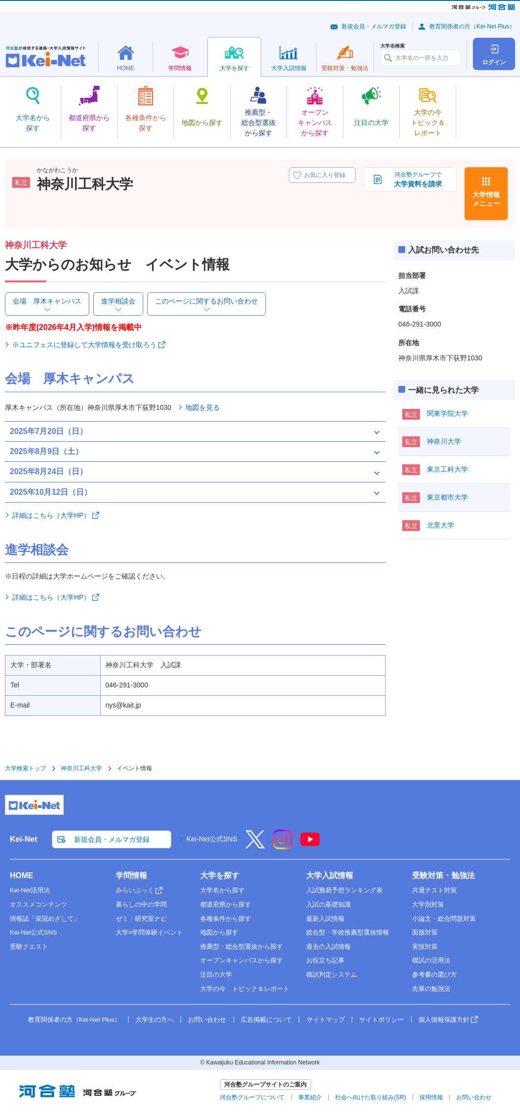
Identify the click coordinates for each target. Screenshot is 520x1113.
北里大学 (440, 525)
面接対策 (425, 932)
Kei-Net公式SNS (211, 839)
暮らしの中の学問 (141, 904)
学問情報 (131, 875)
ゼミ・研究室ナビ (141, 918)
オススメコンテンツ (38, 904)
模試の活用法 (431, 960)
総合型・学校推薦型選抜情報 (347, 932)
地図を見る (202, 407)
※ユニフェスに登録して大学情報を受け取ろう (84, 345)
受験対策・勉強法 (443, 875)
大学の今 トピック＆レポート (244, 988)
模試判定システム (331, 974)
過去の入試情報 (328, 946)
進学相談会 (118, 301)
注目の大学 (216, 974)
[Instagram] (282, 846)
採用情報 (431, 1097)
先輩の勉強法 (431, 988)
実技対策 (425, 946)
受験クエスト (29, 946)
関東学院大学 (447, 413)
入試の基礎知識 (328, 904)
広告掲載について (266, 1019)
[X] (255, 846)
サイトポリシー (381, 1019)
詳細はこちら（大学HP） (51, 515)
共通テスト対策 (434, 890)
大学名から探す (222, 890)
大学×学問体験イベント (149, 932)
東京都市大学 (447, 497)
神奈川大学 (444, 441)
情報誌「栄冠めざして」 (45, 918)
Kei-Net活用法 (30, 890)
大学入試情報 (329, 875)
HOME (21, 875)
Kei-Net (23, 839)
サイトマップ (326, 1019)
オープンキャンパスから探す (241, 960)
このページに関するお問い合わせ (206, 301)
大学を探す (219, 875)
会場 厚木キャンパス (47, 301)
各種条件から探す (225, 918)
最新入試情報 (325, 918)
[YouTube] (310, 846)
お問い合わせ (207, 1019)
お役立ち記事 (325, 960)
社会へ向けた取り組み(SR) (370, 1097)
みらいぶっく (135, 890)
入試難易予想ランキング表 (344, 890)
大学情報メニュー (486, 199)
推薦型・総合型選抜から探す (241, 946)
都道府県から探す (225, 904)
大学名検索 (392, 46)
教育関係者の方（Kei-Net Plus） (472, 26)
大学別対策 (428, 904)
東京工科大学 (447, 469)
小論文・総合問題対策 (444, 918)
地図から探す (219, 932)
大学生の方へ (154, 1019)
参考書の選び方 (434, 974)
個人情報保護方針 (443, 1019)
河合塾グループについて (252, 1097)
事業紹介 (310, 1097)
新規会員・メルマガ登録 (373, 26)
